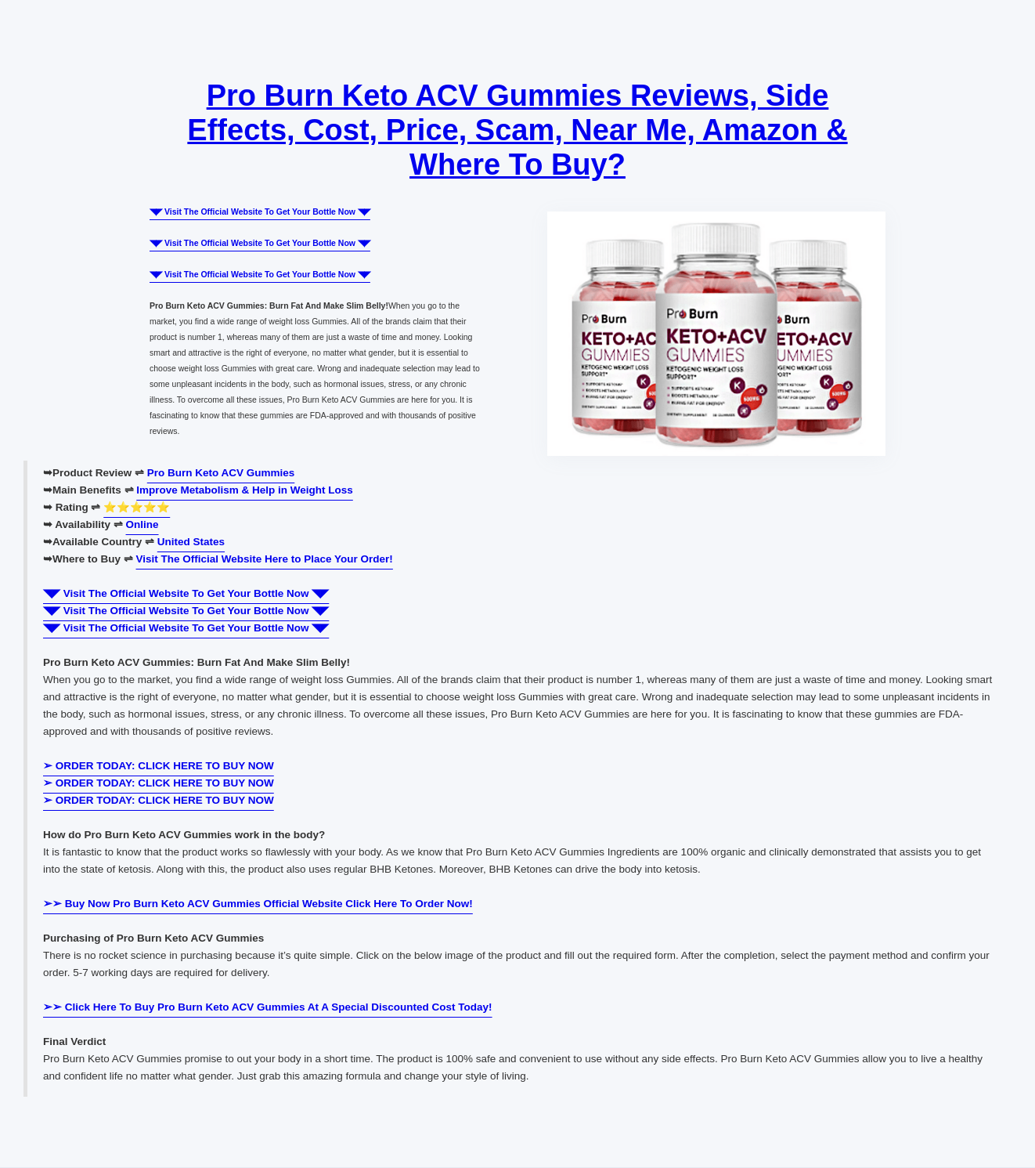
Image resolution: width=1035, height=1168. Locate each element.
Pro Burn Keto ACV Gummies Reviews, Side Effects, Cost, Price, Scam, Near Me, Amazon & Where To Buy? (517, 130)
